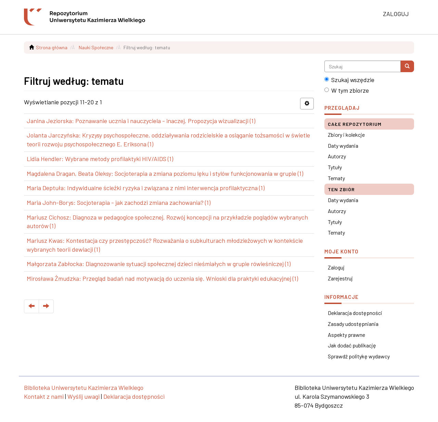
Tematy (336, 178)
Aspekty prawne (346, 334)
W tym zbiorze (346, 90)
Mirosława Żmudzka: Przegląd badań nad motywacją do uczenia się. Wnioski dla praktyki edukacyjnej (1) (162, 278)
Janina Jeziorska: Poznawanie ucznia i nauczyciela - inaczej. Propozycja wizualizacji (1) (141, 120)
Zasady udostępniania (353, 323)
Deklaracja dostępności (355, 312)
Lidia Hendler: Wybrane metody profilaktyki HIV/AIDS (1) (100, 158)
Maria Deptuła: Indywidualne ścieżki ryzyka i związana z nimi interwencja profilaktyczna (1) (146, 188)
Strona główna (51, 47)
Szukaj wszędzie (349, 79)
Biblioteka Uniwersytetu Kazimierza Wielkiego (83, 387)
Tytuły (335, 167)
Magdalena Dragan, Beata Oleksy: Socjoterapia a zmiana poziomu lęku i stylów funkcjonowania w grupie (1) (165, 173)
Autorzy (337, 156)
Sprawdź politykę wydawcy (359, 356)
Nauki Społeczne (96, 47)
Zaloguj (336, 267)
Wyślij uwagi (83, 396)
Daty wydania (343, 145)
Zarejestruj (340, 278)
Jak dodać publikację (352, 345)
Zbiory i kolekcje (346, 134)
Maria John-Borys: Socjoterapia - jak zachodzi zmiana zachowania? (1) (118, 202)
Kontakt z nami (44, 396)
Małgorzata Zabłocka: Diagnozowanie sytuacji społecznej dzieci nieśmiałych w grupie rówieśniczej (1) (159, 263)
